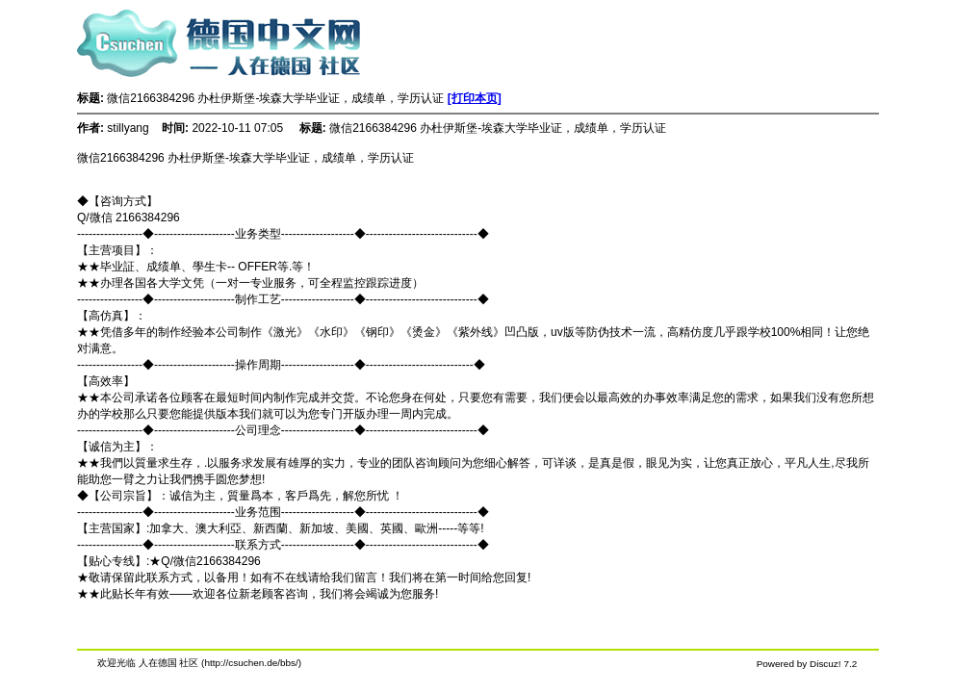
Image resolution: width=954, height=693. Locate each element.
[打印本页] (475, 98)
